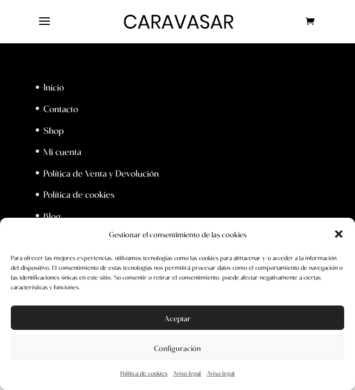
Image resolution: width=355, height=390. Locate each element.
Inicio (53, 87)
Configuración (177, 348)
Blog (52, 216)
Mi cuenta (62, 151)
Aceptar (177, 318)
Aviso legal (187, 373)
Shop (53, 130)
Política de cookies (143, 373)
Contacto (60, 108)
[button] (338, 234)
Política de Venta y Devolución (101, 173)
